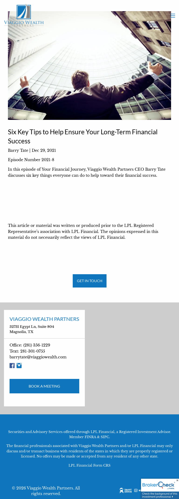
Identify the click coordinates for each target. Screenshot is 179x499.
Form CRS (101, 465)
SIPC (105, 437)
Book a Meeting (44, 386)
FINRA (90, 437)
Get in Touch (89, 280)
